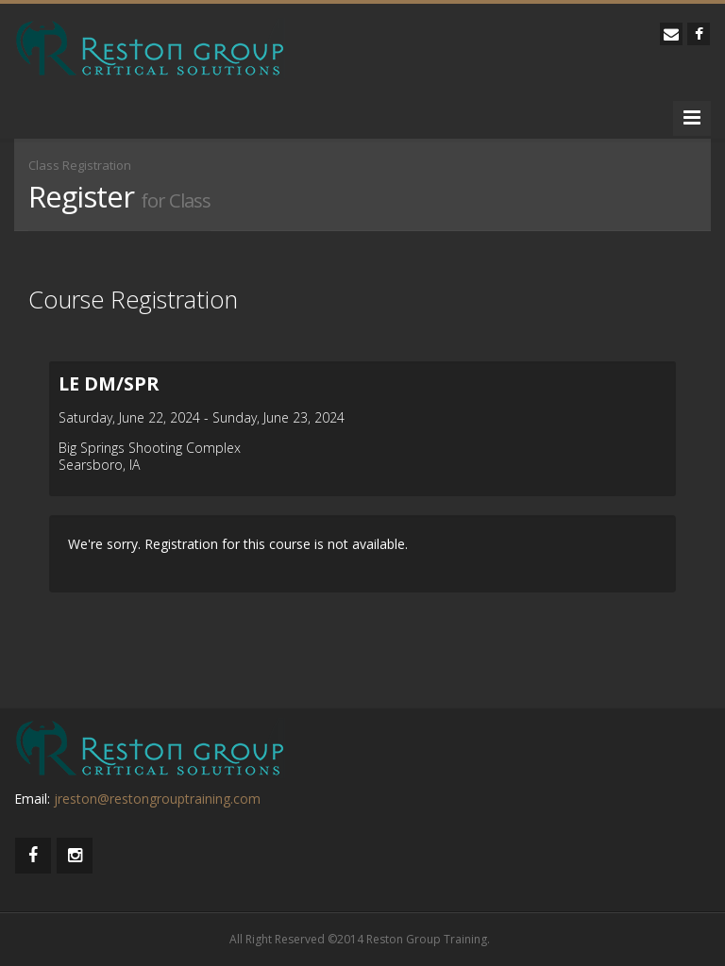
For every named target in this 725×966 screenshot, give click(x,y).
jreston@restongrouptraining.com (157, 799)
